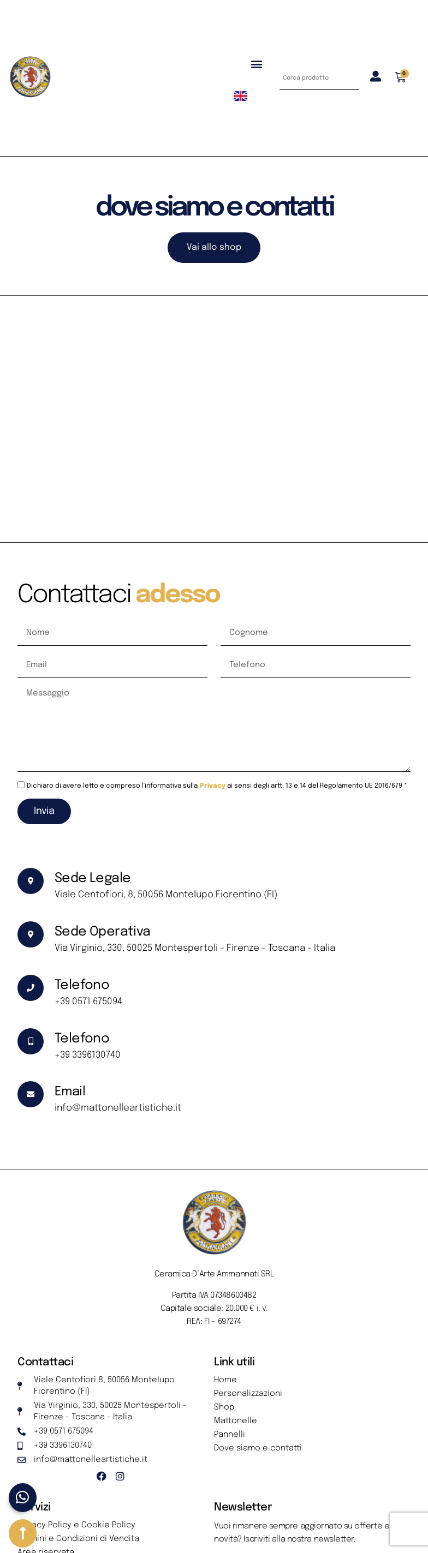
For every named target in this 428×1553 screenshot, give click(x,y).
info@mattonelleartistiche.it (118, 1108)
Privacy (212, 786)
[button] (256, 64)
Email (70, 1092)
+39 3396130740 (88, 1055)
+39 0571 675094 (88, 1001)
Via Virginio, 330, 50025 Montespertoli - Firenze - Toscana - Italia (195, 948)
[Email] (30, 1094)
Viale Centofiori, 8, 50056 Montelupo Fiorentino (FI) (166, 895)
